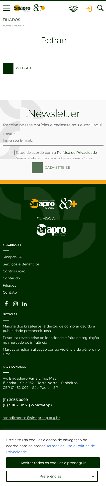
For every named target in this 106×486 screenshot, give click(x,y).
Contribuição (14, 271)
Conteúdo (11, 278)
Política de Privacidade (77, 152)
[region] (53, 458)
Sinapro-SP (12, 257)
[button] (6, 7)
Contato (10, 292)
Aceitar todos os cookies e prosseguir (53, 463)
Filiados (9, 285)
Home (7, 25)
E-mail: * (9, 134)
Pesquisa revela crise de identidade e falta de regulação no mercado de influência (51, 339)
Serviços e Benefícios (21, 264)
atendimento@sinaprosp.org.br (31, 417)
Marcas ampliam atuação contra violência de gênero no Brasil (51, 351)
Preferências (50, 476)
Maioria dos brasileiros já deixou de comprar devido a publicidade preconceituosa (49, 328)
